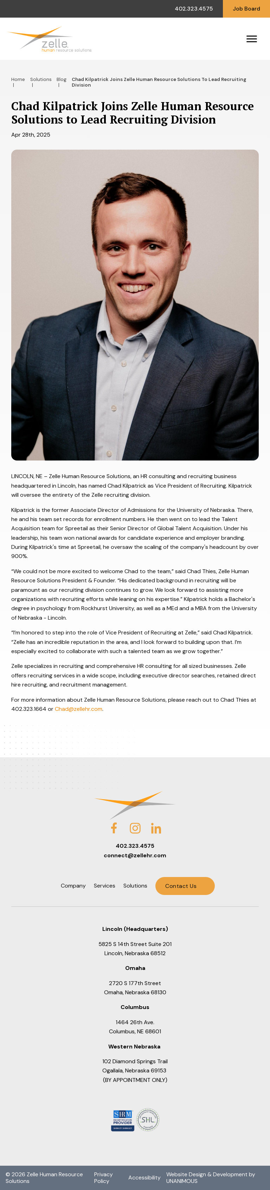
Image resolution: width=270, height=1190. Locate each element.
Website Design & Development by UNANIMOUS (210, 1177)
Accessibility (144, 1177)
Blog (61, 79)
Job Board (246, 8)
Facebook (114, 823)
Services (104, 885)
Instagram (135, 823)
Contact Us (181, 886)
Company (73, 885)
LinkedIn (156, 823)
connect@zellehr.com (135, 855)
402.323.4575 (194, 8)
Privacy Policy (103, 1177)
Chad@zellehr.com (78, 709)
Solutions (41, 79)
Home (18, 79)
